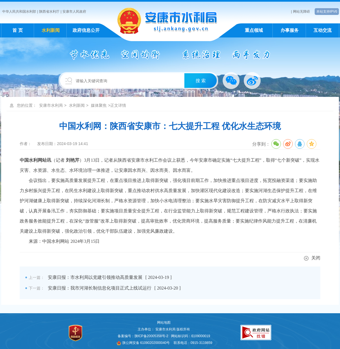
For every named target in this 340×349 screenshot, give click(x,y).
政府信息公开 (86, 30)
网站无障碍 (301, 12)
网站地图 (164, 322)
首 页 (17, 30)
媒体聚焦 (99, 105)
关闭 (312, 257)
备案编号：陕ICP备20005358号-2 (143, 336)
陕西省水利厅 (49, 12)
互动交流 (323, 30)
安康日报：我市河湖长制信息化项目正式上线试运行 (99, 288)
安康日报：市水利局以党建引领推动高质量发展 (95, 277)
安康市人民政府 (74, 12)
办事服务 (290, 30)
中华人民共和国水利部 (19, 12)
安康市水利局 (51, 105)
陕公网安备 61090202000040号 (143, 343)
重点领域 (254, 30)
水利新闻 (51, 30)
